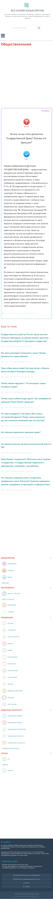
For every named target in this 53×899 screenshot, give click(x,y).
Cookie (26, 883)
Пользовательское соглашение (26, 875)
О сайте (26, 886)
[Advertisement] (26, 77)
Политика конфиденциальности (26, 879)
